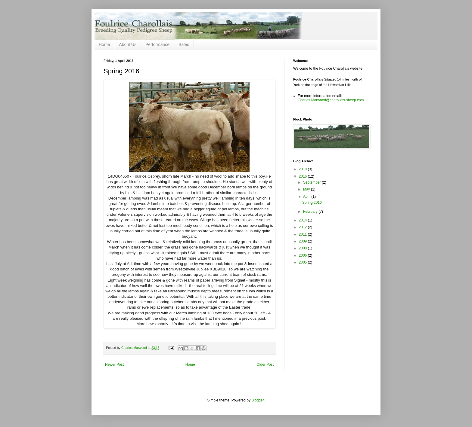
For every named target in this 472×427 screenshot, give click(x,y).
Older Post (265, 364)
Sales (184, 44)
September (312, 182)
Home (104, 44)
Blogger (257, 400)
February (310, 211)
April (307, 196)
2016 (303, 176)
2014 (303, 220)
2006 (303, 255)
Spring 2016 (312, 202)
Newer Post (114, 364)
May (307, 189)
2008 (303, 248)
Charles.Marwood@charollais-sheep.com (331, 100)
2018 (303, 169)
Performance (157, 44)
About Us (127, 44)
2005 (303, 262)
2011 (303, 234)
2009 (303, 241)
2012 (303, 227)
